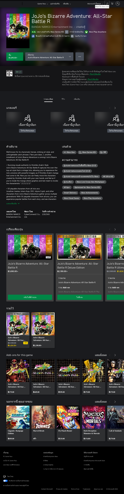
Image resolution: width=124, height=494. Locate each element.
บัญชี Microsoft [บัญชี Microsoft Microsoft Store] (88, 456)
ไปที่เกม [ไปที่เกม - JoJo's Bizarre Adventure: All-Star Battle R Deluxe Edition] (79, 297)
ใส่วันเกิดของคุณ (27, 131)
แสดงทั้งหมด (101, 354)
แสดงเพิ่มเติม (12, 203)
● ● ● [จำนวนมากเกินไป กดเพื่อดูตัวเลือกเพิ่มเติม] (80, 56)
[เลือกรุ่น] (49, 56)
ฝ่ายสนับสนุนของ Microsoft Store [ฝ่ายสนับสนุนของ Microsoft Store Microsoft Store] (94, 460)
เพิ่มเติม (66, 3)
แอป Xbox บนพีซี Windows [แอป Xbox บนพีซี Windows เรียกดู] (11, 465)
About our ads (98, 489)
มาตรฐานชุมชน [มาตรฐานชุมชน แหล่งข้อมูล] (48, 465)
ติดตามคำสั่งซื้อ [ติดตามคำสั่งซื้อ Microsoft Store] (88, 469)
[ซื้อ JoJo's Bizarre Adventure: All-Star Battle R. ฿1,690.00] (14, 56)
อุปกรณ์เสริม (55, 3)
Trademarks (86, 489)
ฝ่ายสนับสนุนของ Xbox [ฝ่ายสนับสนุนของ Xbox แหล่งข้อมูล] (50, 456)
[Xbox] (30, 3)
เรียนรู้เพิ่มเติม (95, 74)
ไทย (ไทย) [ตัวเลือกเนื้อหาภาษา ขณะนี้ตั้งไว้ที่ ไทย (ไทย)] (10, 476)
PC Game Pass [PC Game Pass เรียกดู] (7, 456)
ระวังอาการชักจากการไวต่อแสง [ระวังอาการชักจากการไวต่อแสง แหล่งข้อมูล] (53, 469)
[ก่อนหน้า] (109, 108)
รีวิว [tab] (63, 99)
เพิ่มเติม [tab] (77, 99)
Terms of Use (75, 489)
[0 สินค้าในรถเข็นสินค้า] (112, 3)
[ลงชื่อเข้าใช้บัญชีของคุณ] (118, 3)
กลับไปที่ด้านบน (30, 297)
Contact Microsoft (47, 489)
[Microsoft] (12, 3)
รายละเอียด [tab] (48, 99)
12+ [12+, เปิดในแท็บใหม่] (18, 72)
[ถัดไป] (115, 108)
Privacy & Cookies (62, 489)
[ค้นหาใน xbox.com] (107, 3)
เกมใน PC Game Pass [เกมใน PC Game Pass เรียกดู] (10, 460)
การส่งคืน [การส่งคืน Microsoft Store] (87, 465)
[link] (17, 330)
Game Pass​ (41, 3)
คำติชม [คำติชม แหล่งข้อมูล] (45, 460)
